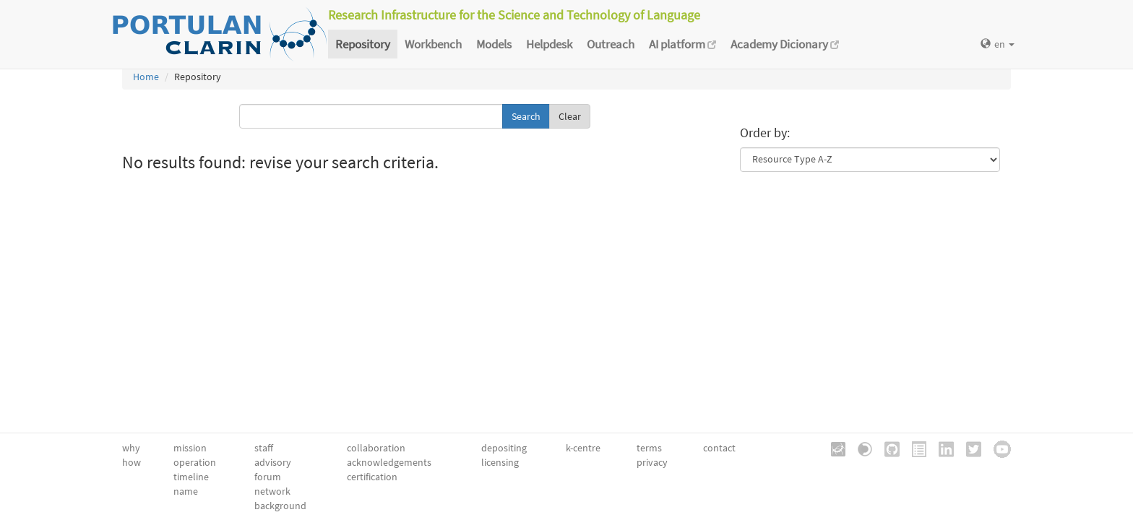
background (280, 505)
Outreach (610, 44)
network (272, 491)
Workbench (433, 44)
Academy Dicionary (785, 44)
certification (372, 476)
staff (263, 447)
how (131, 462)
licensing (500, 462)
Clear (570, 116)
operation (194, 462)
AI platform (682, 44)
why (131, 447)
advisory (272, 462)
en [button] (997, 44)
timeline (191, 476)
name (185, 491)
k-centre (583, 447)
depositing (504, 447)
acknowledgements (389, 462)
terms (649, 447)
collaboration (376, 447)
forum (267, 476)
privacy (652, 462)
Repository (362, 44)
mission (190, 447)
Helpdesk (549, 44)
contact (719, 447)
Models (494, 44)
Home (146, 76)
